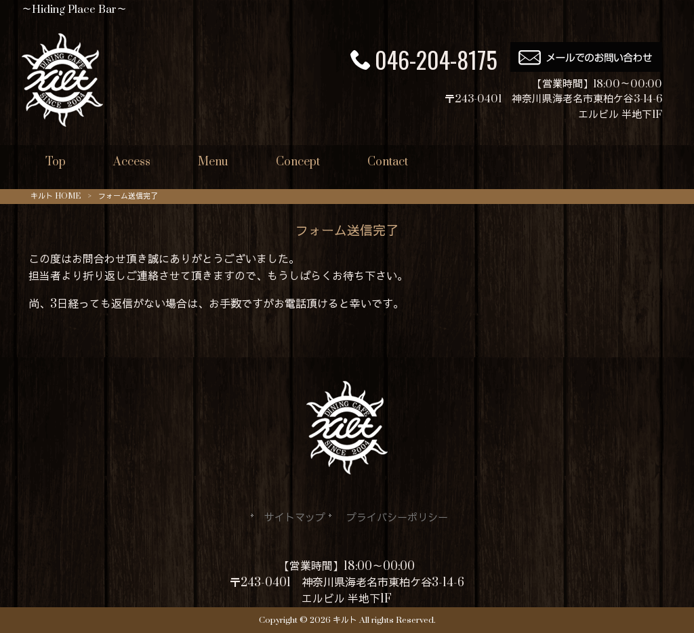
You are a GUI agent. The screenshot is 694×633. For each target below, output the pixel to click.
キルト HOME (55, 196)
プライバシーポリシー (397, 518)
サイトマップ (294, 518)
